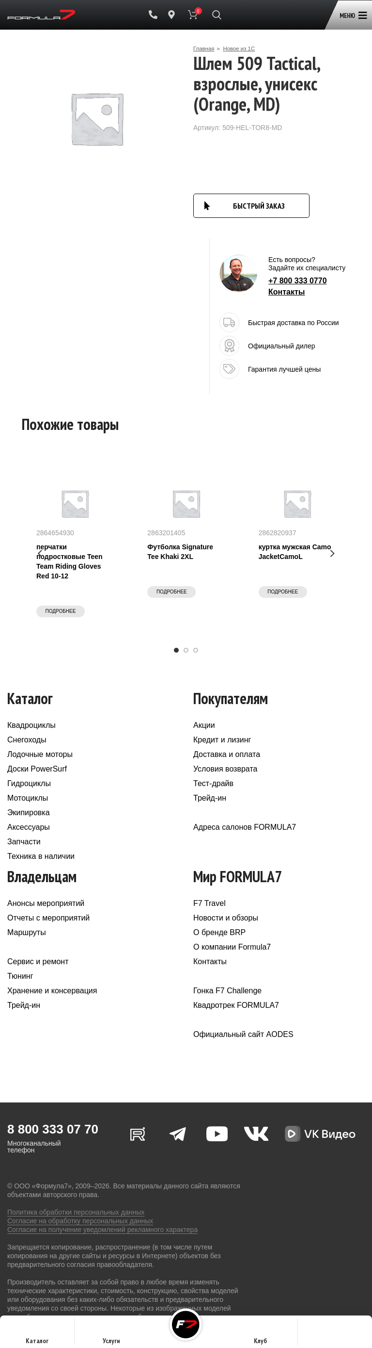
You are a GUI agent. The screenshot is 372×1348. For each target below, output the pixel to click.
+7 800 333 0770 (297, 281)
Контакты (286, 292)
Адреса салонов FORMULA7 (244, 827)
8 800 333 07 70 (52, 1129)
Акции (204, 725)
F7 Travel (209, 903)
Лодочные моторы (40, 754)
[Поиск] (216, 14)
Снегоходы (26, 740)
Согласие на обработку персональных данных (80, 1221)
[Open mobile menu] (351, 10)
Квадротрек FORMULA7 (236, 1005)
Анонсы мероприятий (45, 903)
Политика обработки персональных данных (75, 1212)
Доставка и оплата (226, 754)
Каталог (37, 1334)
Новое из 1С (241, 48)
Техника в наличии (41, 856)
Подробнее (61, 611)
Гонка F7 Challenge (227, 990)
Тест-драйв (213, 783)
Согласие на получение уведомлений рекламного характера (102, 1229)
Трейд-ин (209, 798)
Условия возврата (225, 769)
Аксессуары (28, 827)
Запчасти (24, 842)
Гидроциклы (29, 783)
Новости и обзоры (225, 918)
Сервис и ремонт (37, 961)
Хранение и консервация (52, 990)
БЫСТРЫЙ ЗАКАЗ (259, 206)
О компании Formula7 (232, 947)
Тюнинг (20, 976)
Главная (204, 48)
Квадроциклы (31, 725)
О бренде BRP (219, 932)
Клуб (260, 1334)
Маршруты (26, 932)
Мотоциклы (27, 798)
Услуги (111, 1334)
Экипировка (28, 812)
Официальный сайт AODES (243, 1034)
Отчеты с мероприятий (48, 918)
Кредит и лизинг (222, 740)
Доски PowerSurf (37, 769)
